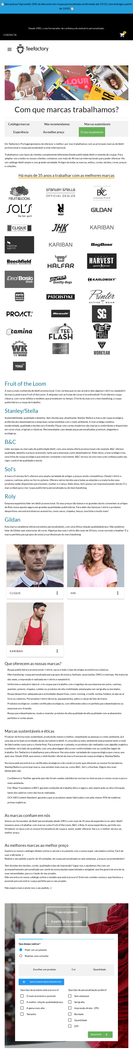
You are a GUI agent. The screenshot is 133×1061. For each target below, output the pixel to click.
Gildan (12, 519)
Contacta (10, 34)
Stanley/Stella (21, 410)
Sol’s (10, 469)
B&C (10, 441)
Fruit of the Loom (25, 383)
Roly (10, 496)
